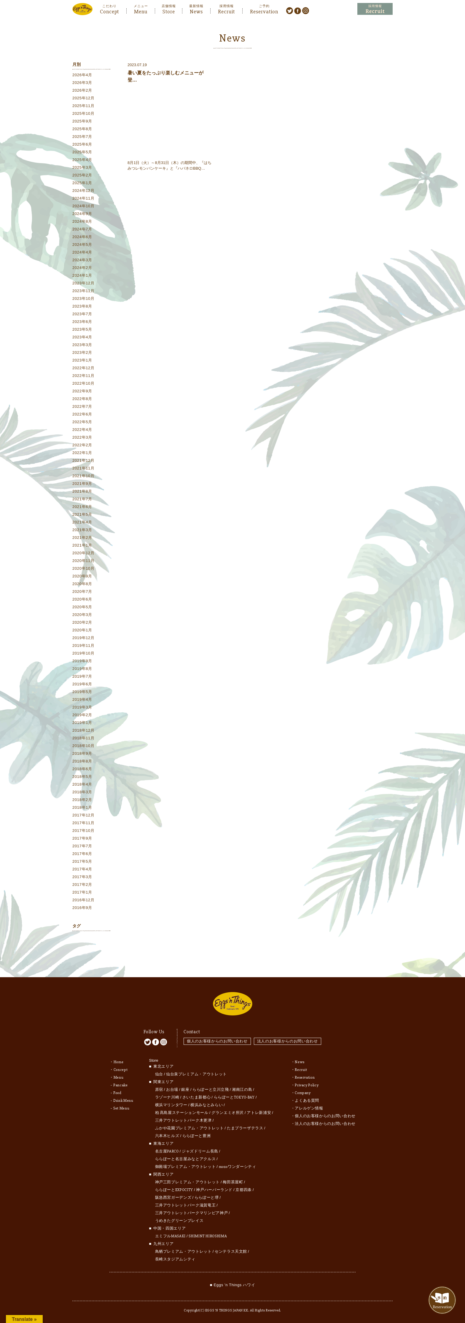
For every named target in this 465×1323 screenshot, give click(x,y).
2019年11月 (83, 645)
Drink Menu (123, 1100)
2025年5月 (82, 152)
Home (119, 1062)
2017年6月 (82, 853)
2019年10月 (83, 653)
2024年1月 (82, 275)
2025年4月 (82, 159)
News (196, 11)
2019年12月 (83, 638)
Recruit (226, 11)
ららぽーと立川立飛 (210, 1089)
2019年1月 (82, 722)
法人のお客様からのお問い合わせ (287, 1041)
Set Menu (121, 1108)
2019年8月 (82, 668)
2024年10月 (83, 206)
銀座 (185, 1089)
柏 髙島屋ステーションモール (181, 1112)
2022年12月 (83, 368)
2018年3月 (82, 792)
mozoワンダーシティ (237, 1166)
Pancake (120, 1085)
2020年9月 (82, 576)
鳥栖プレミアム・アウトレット (183, 1251)
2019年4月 (82, 699)
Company (303, 1092)
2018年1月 (82, 807)
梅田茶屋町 (233, 1182)
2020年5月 (82, 607)
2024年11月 (83, 198)
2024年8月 (82, 221)
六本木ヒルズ (167, 1135)
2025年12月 (83, 98)
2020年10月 (83, 568)
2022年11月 (83, 375)
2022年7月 (82, 406)
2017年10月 (83, 830)
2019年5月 (82, 692)
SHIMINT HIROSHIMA (208, 1236)
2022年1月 (82, 452)
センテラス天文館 (231, 1251)
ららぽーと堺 (207, 1197)
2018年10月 (83, 746)
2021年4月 (82, 522)
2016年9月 (82, 907)
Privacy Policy (307, 1085)
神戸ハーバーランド (214, 1189)
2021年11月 (83, 468)
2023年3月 (82, 345)
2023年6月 (82, 321)
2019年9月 (82, 661)
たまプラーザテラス (245, 1128)
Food (117, 1092)
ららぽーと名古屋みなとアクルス (185, 1159)
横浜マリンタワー (171, 1105)
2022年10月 (83, 383)
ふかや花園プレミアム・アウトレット (189, 1128)
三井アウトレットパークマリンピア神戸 (191, 1213)
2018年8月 (82, 761)
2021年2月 (82, 537)
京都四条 (243, 1189)
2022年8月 (82, 399)
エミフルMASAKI (170, 1236)
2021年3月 (82, 530)
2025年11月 (83, 106)
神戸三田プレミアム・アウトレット (187, 1182)
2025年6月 (82, 144)
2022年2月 (82, 445)
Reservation (264, 11)
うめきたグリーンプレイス (179, 1220)
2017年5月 (82, 861)
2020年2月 (82, 622)
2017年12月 (83, 815)
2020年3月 (82, 614)
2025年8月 (82, 129)
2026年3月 (82, 82)
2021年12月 (83, 460)
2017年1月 (82, 892)
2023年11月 (83, 291)
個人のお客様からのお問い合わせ (217, 1041)
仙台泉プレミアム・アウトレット (196, 1074)
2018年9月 (82, 753)
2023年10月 (83, 298)
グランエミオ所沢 (227, 1112)
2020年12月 (83, 553)
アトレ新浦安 (259, 1112)
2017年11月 (83, 823)
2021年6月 (82, 506)
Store (168, 11)
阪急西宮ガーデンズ (173, 1197)
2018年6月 (82, 769)
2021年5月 (82, 514)
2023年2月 (82, 352)
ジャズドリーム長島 (200, 1151)
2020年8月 (82, 584)
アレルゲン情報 (309, 1108)
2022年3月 (82, 437)
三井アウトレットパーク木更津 (183, 1120)
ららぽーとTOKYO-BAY (234, 1097)
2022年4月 (82, 429)
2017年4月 (82, 869)
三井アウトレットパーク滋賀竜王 (185, 1205)
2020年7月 (82, 591)
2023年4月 (82, 337)
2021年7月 (82, 499)
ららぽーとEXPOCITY (174, 1189)
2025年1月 (82, 183)
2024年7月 (82, 229)
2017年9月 (82, 838)
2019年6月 (82, 684)
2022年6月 (82, 414)
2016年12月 (83, 900)
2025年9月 (82, 121)
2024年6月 (82, 237)
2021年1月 (82, 545)
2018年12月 (83, 730)
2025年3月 (82, 167)
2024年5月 (82, 244)
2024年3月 (82, 260)
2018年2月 (82, 799)
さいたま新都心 (196, 1097)
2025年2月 (82, 175)
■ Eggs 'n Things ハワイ (232, 1285)
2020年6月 (82, 599)
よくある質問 (307, 1100)
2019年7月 (82, 676)
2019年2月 (82, 715)
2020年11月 (83, 560)
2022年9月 (82, 391)
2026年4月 (82, 75)
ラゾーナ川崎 (167, 1097)
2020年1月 (82, 630)
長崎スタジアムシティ (175, 1259)
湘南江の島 (242, 1089)
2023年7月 (82, 314)
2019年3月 (82, 707)
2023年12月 (83, 283)
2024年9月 (82, 213)
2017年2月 (82, 884)
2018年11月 (83, 738)
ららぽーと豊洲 (196, 1135)
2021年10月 (83, 476)
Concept (109, 11)
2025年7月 (82, 136)
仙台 (159, 1074)
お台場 (172, 1089)
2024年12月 (83, 190)
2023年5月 (82, 329)
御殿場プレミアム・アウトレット (185, 1166)
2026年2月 (82, 90)
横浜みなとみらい (206, 1105)
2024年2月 (82, 267)
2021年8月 (82, 491)
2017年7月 (82, 846)
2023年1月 (82, 360)
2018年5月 (82, 776)
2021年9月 (82, 483)
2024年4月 (82, 252)
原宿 (159, 1089)
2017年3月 (82, 877)
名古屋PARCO (167, 1151)
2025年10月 (83, 113)
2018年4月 (82, 784)
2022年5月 (82, 422)
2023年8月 (82, 306)
